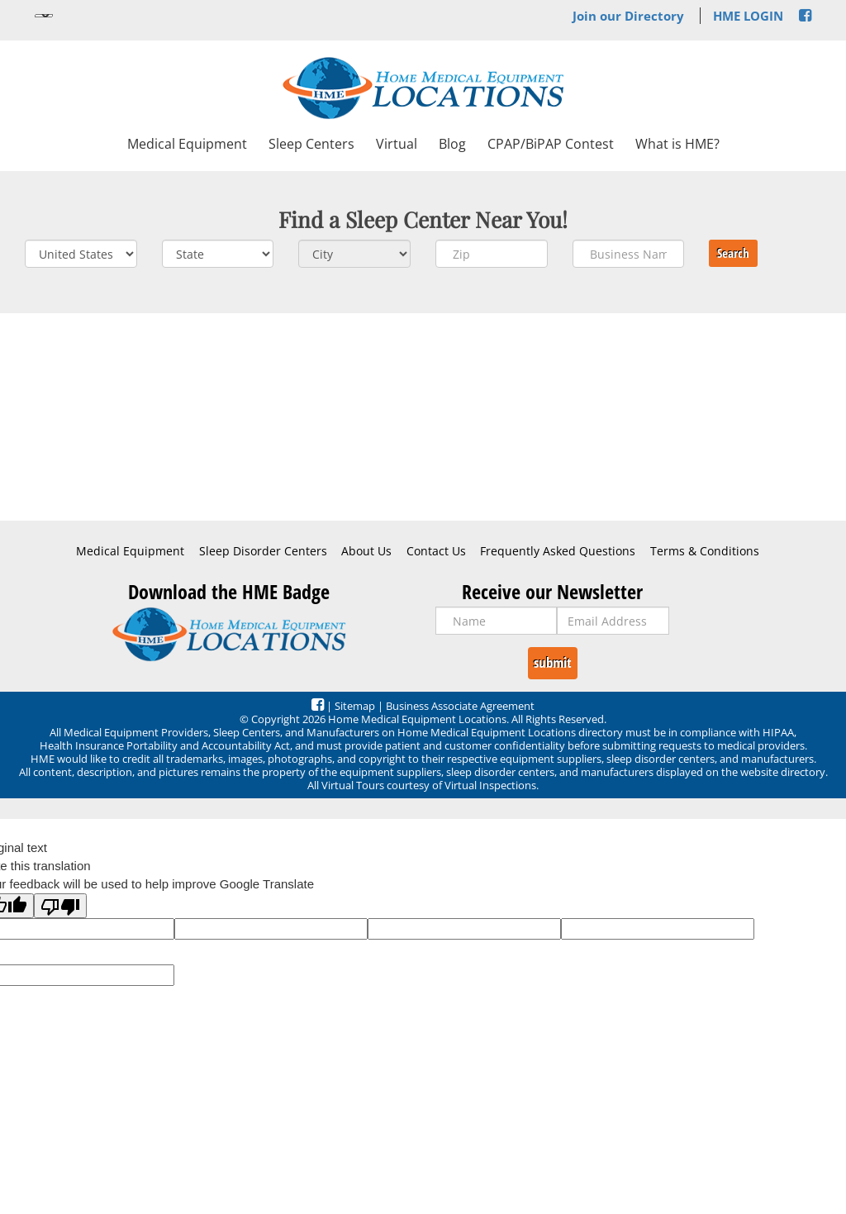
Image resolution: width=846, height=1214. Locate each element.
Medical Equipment (187, 144)
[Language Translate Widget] (44, 15)
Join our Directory (628, 15)
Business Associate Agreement (460, 705)
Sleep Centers (311, 144)
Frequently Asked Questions (557, 551)
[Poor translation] (60, 905)
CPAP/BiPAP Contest (550, 144)
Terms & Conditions (704, 551)
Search (733, 253)
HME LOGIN (748, 15)
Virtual (396, 144)
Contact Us (436, 551)
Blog (452, 144)
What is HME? (677, 144)
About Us (366, 551)
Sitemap (355, 705)
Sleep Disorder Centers (263, 551)
